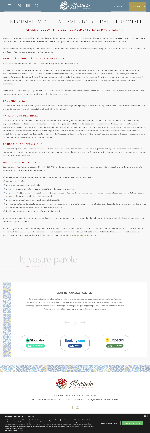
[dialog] (75, 423)
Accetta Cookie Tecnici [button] (109, 423)
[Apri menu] (9, 6)
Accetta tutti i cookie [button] (133, 423)
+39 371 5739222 (75, 400)
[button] (50, 430)
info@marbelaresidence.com (37, 232)
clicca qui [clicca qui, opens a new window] (20, 428)
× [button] (147, 416)
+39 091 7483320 (47, 400)
